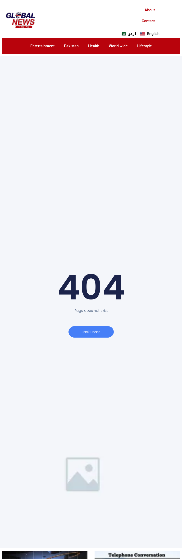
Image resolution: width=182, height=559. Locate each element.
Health (93, 46)
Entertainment (42, 46)
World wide (118, 46)
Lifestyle (144, 46)
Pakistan (71, 46)
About (150, 10)
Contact (148, 21)
